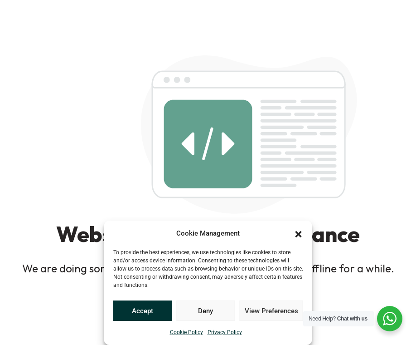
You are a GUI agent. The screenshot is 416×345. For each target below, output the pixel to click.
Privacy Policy (225, 332)
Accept (142, 311)
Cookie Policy (186, 332)
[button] (298, 233)
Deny (205, 311)
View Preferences (271, 311)
